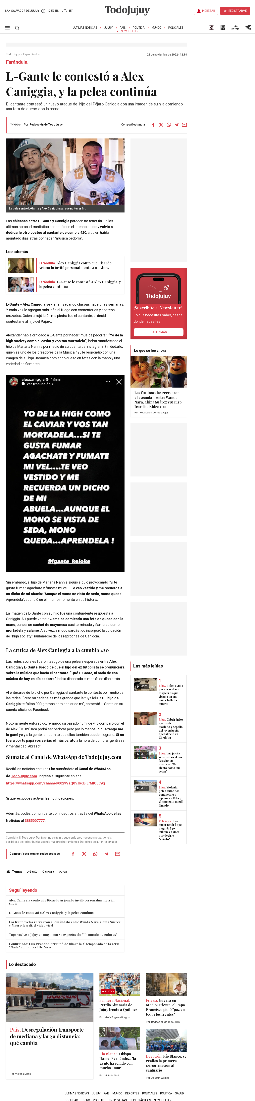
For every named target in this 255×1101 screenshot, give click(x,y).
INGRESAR (208, 11)
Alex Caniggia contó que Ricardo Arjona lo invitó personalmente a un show (62, 901)
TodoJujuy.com (24, 776)
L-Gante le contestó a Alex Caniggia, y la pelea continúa (51, 913)
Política (139, 28)
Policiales (175, 28)
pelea (63, 871)
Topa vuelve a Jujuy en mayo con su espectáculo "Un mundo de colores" (63, 934)
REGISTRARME (238, 11)
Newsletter (129, 31)
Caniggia (48, 871)
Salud (179, 1093)
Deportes (132, 1093)
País (123, 28)
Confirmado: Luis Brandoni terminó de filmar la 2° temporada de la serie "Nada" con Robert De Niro (64, 945)
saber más (159, 332)
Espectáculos (31, 55)
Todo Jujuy (13, 55)
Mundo (156, 28)
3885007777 (35, 820)
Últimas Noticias (85, 28)
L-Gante (31, 871)
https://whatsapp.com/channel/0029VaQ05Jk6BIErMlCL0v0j (55, 783)
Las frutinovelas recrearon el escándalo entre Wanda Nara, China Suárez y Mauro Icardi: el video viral (65, 923)
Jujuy (108, 28)
